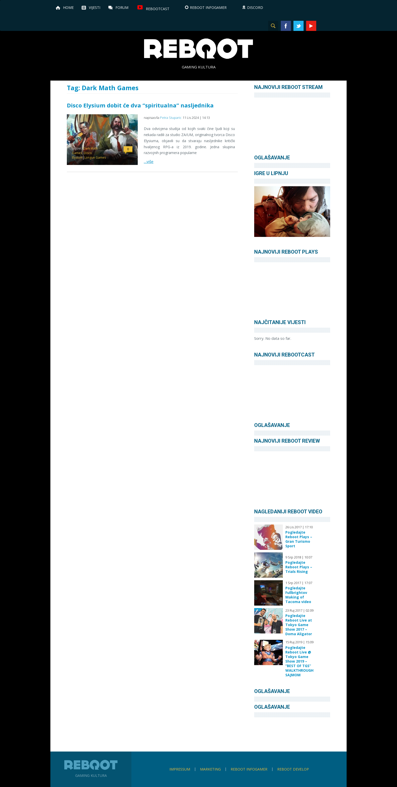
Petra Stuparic (171, 117)
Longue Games (95, 157)
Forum (121, 7)
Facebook (286, 26)
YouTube (311, 26)
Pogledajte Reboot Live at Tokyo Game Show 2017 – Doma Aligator (298, 624)
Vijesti (94, 7)
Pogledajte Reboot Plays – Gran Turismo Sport (298, 539)
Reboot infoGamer (249, 769)
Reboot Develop (293, 769)
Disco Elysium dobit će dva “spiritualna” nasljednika (140, 105)
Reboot (198, 49)
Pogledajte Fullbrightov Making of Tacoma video (298, 595)
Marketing (210, 769)
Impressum (179, 769)
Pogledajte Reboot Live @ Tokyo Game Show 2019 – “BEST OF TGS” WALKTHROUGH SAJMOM (299, 661)
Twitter (298, 26)
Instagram (324, 26)
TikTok (336, 26)
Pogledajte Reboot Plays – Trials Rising (298, 567)
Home (68, 7)
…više (148, 161)
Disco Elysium (82, 155)
